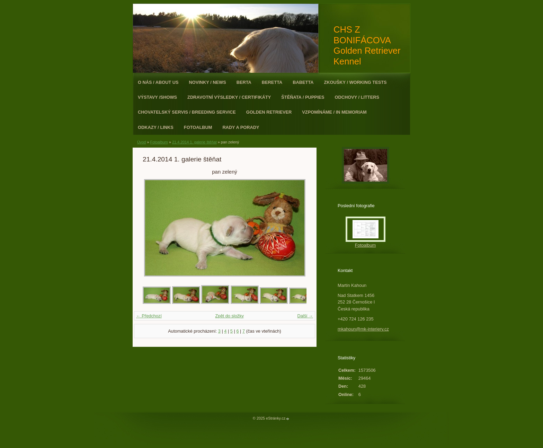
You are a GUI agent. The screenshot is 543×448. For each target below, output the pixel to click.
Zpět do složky (229, 315)
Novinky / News (207, 82)
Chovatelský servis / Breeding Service (187, 112)
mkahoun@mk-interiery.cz (363, 329)
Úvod (141, 142)
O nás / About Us (158, 82)
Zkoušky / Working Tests (355, 82)
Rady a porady (240, 127)
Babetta (303, 82)
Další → (305, 315)
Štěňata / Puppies (302, 97)
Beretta (272, 82)
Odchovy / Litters (357, 97)
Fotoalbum (198, 127)
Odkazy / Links (155, 127)
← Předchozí (149, 315)
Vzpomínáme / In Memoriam (334, 112)
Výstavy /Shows (157, 97)
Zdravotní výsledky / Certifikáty (229, 97)
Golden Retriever (269, 112)
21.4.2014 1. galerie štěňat (194, 142)
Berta (244, 82)
